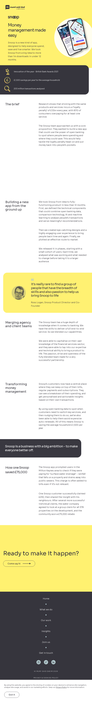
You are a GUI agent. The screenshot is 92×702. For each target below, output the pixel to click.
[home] (44, 7)
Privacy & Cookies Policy (46, 678)
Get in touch (46, 653)
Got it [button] (12, 694)
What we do (46, 609)
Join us (46, 642)
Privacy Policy (61, 687)
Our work (46, 620)
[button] (88, 7)
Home (46, 598)
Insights (46, 631)
